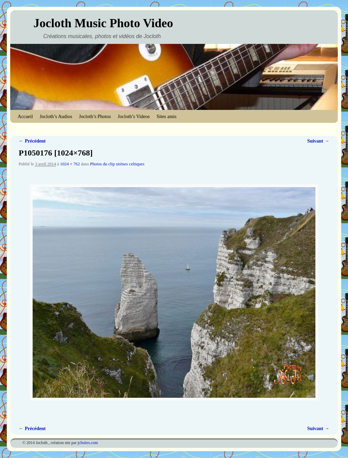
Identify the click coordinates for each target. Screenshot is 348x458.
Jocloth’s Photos (95, 116)
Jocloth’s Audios (56, 116)
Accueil (25, 116)
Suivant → (318, 141)
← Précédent (32, 141)
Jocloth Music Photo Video (103, 23)
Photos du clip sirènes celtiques (117, 164)
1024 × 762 (70, 164)
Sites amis (167, 116)
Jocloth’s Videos (134, 116)
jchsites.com (87, 442)
